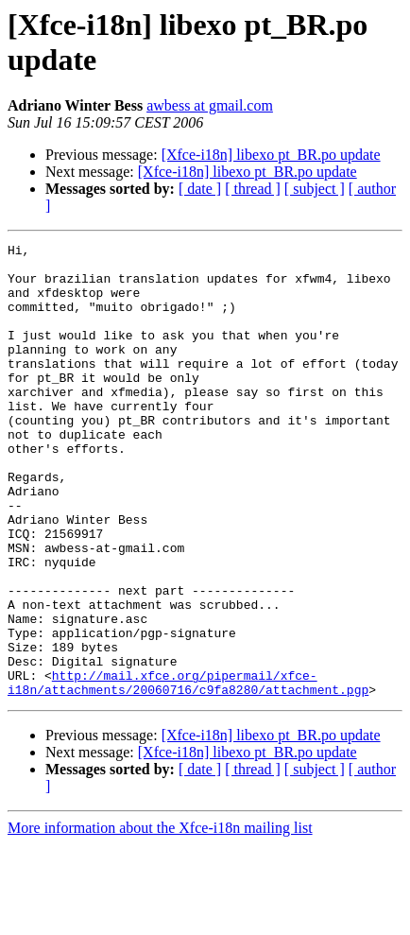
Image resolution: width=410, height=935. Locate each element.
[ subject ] (314, 189)
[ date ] (200, 189)
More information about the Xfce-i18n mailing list (160, 918)
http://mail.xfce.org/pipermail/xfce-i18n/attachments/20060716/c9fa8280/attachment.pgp (188, 771)
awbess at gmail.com (209, 105)
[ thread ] (253, 189)
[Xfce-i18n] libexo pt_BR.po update (271, 155)
